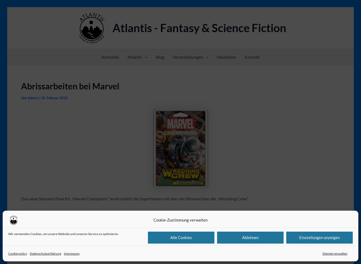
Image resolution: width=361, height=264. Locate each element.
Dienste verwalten (334, 254)
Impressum (72, 254)
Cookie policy (17, 254)
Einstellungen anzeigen (319, 237)
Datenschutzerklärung (45, 254)
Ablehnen (250, 237)
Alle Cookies (181, 237)
